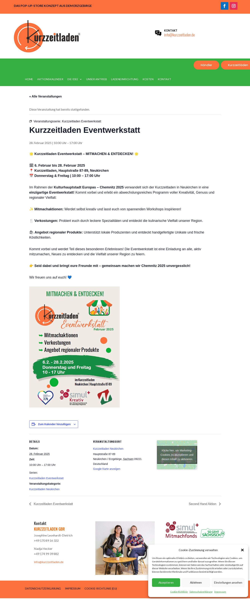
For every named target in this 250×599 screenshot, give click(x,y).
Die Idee (72, 79)
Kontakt (164, 79)
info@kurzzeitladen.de (179, 35)
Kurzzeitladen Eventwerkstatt (46, 478)
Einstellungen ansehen (228, 582)
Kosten (147, 79)
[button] (242, 550)
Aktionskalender (50, 79)
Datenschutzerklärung (201, 591)
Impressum (220, 591)
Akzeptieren (166, 582)
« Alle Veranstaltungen (45, 96)
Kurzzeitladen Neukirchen (44, 489)
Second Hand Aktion (203, 504)
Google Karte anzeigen (106, 468)
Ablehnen (196, 582)
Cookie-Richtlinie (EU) (101, 588)
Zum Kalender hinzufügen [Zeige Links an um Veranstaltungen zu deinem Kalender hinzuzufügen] (54, 424)
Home (29, 79)
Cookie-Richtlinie (179, 591)
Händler (206, 65)
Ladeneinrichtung (124, 79)
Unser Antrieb (96, 79)
